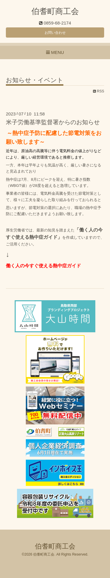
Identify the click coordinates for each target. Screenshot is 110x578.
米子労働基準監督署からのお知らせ (53, 122)
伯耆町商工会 (55, 11)
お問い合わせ (55, 33)
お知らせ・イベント (34, 80)
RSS (98, 91)
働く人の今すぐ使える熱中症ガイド (43, 265)
